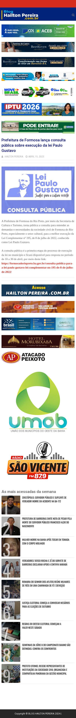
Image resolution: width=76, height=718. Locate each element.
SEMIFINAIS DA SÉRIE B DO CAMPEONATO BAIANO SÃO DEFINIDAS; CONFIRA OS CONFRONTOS (46, 647)
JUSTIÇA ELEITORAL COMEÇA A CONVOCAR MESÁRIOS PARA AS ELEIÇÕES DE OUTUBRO (46, 604)
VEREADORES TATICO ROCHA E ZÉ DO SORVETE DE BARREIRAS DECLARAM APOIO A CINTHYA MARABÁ (44, 562)
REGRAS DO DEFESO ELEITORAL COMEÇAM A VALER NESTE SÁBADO (41, 625)
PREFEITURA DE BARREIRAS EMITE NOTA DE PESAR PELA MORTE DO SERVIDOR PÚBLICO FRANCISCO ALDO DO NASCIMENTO (47, 522)
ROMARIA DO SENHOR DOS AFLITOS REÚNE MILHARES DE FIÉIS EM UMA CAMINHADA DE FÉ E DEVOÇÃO (46, 583)
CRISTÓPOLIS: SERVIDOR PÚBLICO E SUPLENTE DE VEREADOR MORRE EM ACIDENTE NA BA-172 (44, 499)
